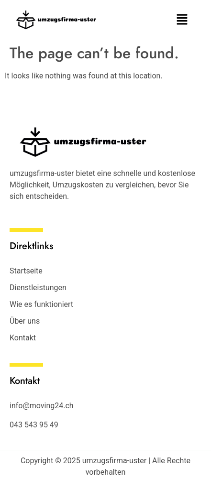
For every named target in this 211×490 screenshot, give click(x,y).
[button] (182, 20)
